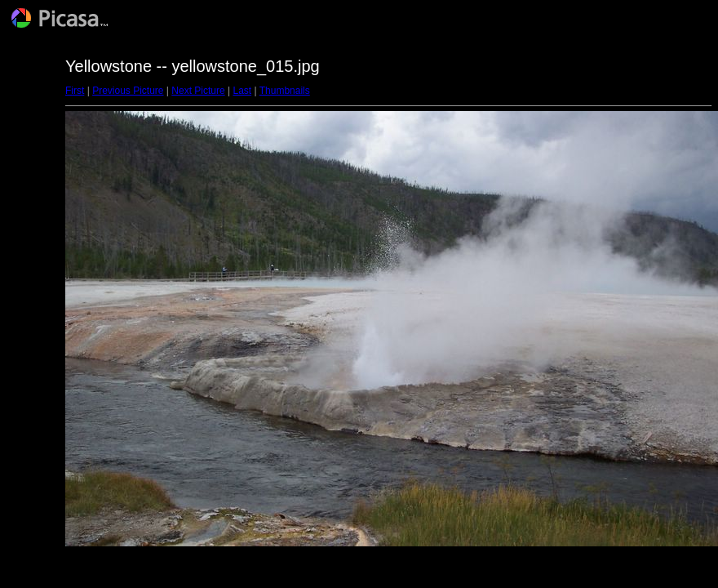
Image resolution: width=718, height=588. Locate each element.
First (74, 90)
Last (242, 90)
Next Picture (197, 90)
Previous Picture (127, 90)
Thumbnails (284, 90)
